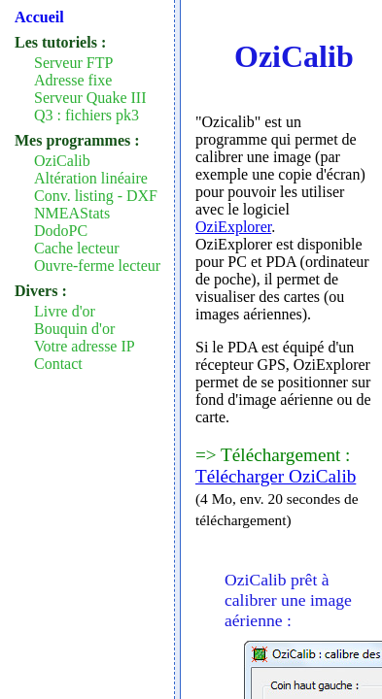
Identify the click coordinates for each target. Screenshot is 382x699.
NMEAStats (72, 213)
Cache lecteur (77, 248)
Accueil (39, 17)
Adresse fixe (73, 80)
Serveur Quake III (90, 97)
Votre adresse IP (84, 346)
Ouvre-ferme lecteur (97, 265)
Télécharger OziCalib (275, 476)
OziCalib (62, 160)
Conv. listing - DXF (95, 195)
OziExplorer (233, 226)
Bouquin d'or (74, 328)
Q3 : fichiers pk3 (86, 115)
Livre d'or (64, 311)
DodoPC (60, 230)
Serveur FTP (73, 62)
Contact (58, 363)
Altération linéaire (91, 178)
